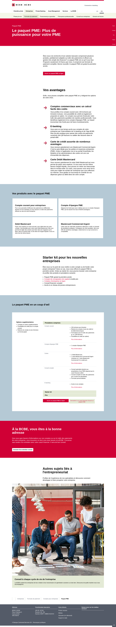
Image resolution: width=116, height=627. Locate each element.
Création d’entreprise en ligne (54, 281)
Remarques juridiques (39, 623)
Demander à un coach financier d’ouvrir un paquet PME (82, 401)
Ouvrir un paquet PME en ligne (55, 401)
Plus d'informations (76, 340)
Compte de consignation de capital (56, 279)
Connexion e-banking (92, 5)
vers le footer (114, 625)
